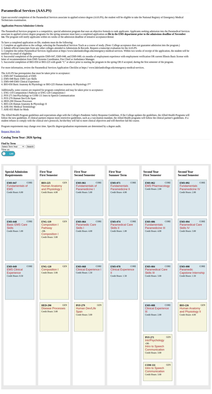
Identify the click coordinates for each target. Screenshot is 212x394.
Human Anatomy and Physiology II (190, 310)
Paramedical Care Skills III (156, 271)
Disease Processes (53, 308)
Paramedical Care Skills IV (191, 226)
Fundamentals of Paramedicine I (86, 187)
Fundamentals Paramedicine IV (190, 187)
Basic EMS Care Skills (17, 226)
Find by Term (8, 143)
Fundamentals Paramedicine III (155, 226)
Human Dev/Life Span (86, 310)
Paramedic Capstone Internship (192, 271)
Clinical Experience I (88, 269)
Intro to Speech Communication (154, 348)
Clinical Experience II (122, 271)
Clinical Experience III (157, 310)
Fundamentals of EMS (17, 187)
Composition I (49, 234)
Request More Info (10, 131)
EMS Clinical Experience (15, 271)
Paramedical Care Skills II (121, 226)
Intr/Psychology (154, 340)
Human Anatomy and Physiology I (51, 187)
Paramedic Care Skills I (86, 226)
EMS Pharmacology (157, 185)
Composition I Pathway (49, 226)
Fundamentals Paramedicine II (120, 187)
